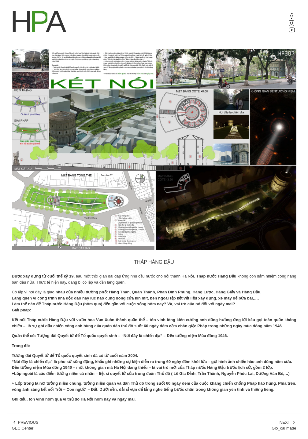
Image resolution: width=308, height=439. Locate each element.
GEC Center (81, 425)
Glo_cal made (227, 425)
